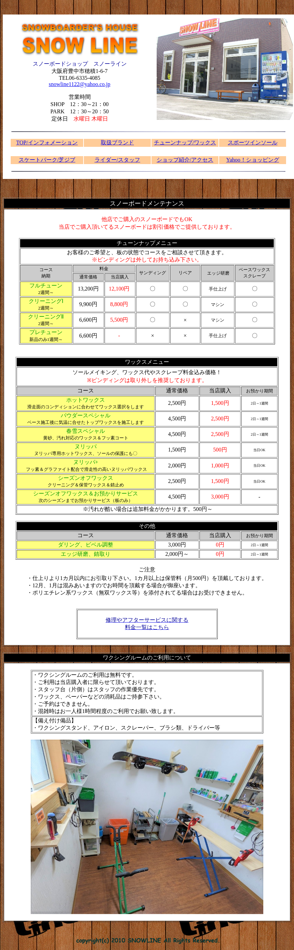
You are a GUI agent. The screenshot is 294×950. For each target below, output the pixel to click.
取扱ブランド (117, 142)
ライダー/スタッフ (117, 160)
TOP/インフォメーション (47, 142)
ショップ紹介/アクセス (185, 160)
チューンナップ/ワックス (185, 142)
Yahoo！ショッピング (252, 160)
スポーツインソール (252, 142)
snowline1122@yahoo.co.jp (79, 84)
